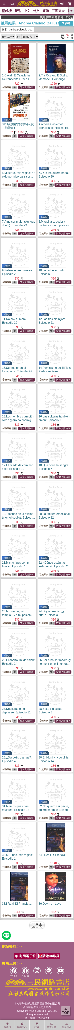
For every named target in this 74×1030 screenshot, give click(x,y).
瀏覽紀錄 (52, 1025)
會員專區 (66, 1025)
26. (55, 664)
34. (53, 854)
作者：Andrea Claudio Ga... (17, 29)
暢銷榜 (7, 11)
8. (55, 225)
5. (18, 176)
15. (18, 420)
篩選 (66, 23)
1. (17, 79)
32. (55, 810)
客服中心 (22, 1025)
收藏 (36, 1025)
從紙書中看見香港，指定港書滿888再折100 (62, 17)
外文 (36, 11)
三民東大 (58, 11)
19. (18, 517)
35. (17, 903)
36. (50, 903)
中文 (27, 11)
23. (18, 615)
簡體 (45, 11)
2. (53, 79)
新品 (17, 11)
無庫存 (7, 87)
